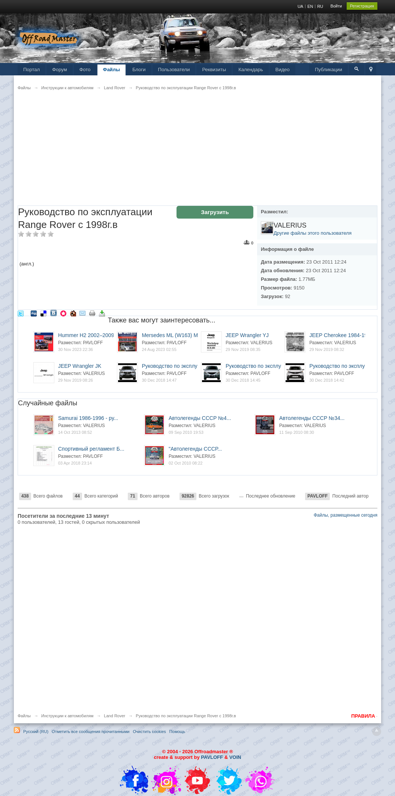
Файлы (111, 69)
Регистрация (362, 6)
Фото (85, 69)
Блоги (138, 69)
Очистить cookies (149, 731)
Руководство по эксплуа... (173, 366)
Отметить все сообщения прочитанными (90, 731)
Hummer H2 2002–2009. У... (91, 335)
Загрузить (215, 212)
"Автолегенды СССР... (195, 449)
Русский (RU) (35, 731)
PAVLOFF (212, 757)
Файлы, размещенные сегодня (345, 515)
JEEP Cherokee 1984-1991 (341, 335)
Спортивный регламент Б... (91, 449)
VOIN (235, 757)
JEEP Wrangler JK (79, 366)
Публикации (328, 69)
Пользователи (174, 69)
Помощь (177, 731)
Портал (31, 69)
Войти (336, 6)
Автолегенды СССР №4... (200, 418)
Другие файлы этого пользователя (313, 233)
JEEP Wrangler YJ (247, 335)
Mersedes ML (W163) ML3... (175, 335)
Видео (282, 69)
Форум (59, 69)
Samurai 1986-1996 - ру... (88, 418)
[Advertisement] (197, 152)
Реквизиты (214, 69)
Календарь (250, 69)
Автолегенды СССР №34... (311, 418)
